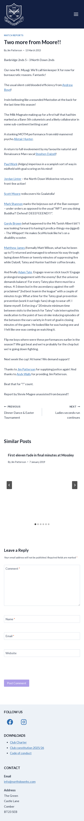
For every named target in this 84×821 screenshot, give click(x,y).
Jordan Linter (12, 179)
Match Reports (13, 35)
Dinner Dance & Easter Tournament (21, 411)
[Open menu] (76, 14)
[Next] (74, 485)
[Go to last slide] (9, 485)
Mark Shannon (13, 204)
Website (11, 653)
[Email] (42, 636)
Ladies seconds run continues (62, 411)
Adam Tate (25, 272)
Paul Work (10, 164)
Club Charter (18, 742)
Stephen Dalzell (46, 154)
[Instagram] (24, 722)
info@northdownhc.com (20, 781)
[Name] (42, 619)
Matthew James (14, 248)
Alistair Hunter (23, 139)
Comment (12, 568)
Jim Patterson (14, 50)
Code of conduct (21, 753)
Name (10, 619)
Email (9, 636)
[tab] (35, 524)
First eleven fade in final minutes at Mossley (41, 455)
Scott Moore (12, 193)
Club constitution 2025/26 (27, 748)
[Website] (42, 653)
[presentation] (29, 667)
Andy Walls (24, 374)
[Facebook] (10, 722)
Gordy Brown (12, 223)
